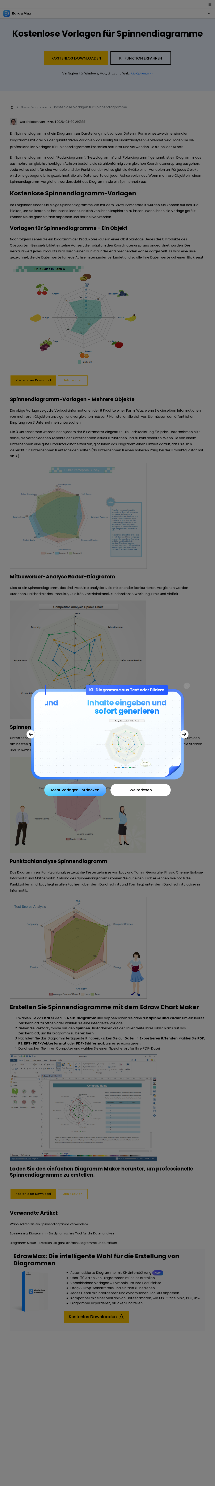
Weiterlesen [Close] (141, 790)
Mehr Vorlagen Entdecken (75, 790)
